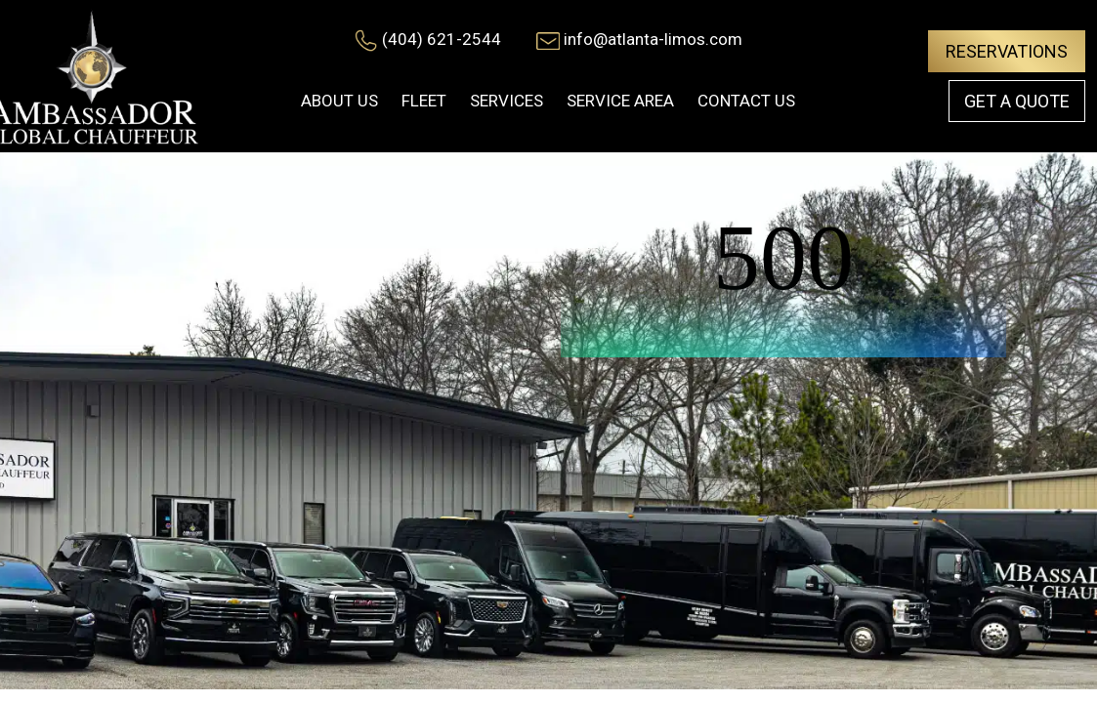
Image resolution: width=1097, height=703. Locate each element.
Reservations (1007, 51)
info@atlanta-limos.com (653, 39)
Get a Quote (1017, 101)
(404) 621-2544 (441, 39)
